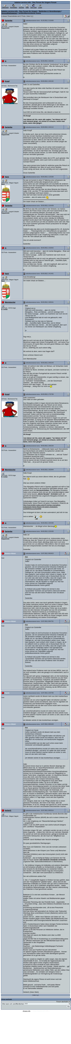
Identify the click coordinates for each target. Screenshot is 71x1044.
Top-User (33, 6)
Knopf (7, 81)
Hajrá (7, 177)
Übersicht (5, 6)
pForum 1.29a (26, 1011)
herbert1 (8, 810)
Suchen (21, 6)
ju (5, 61)
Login (40, 6)
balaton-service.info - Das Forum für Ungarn (19, 11)
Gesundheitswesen (9, 13)
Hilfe (27, 6)
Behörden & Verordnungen (50, 11)
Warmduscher (10, 302)
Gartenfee (8, 21)
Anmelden (13, 6)
